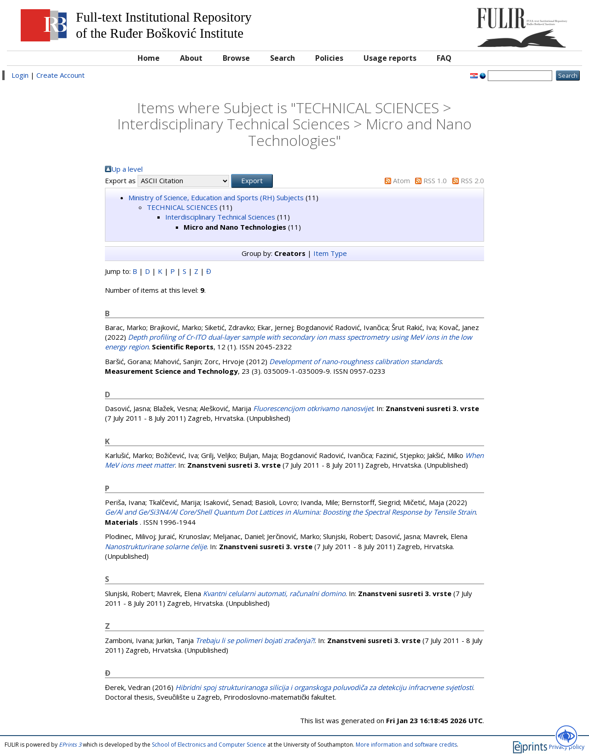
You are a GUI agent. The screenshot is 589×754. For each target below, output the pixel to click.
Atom (401, 180)
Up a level (127, 169)
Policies (329, 58)
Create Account (60, 75)
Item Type (330, 253)
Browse (236, 58)
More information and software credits (406, 744)
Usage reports (390, 58)
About (191, 58)
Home (149, 58)
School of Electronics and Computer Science (209, 744)
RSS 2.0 (472, 180)
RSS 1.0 (435, 180)
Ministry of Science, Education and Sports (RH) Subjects (216, 197)
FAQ (444, 58)
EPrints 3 (70, 744)
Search (282, 58)
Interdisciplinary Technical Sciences (220, 216)
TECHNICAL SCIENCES (182, 207)
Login (20, 75)
